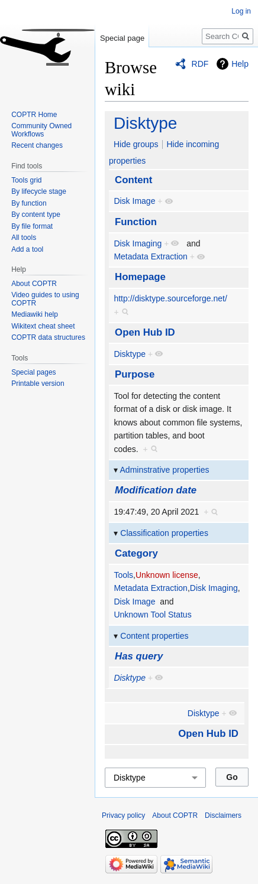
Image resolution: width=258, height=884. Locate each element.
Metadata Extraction (151, 256)
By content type (35, 214)
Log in (241, 11)
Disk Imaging (138, 243)
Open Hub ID (145, 332)
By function (28, 203)
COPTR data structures (48, 337)
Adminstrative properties (164, 469)
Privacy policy (123, 815)
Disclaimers (223, 815)
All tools (23, 237)
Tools (123, 575)
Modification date (155, 490)
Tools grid (26, 180)
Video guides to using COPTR (45, 299)
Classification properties (164, 533)
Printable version (37, 383)
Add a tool (27, 249)
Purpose (134, 374)
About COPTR (34, 284)
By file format (32, 226)
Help (240, 64)
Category (136, 553)
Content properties (154, 636)
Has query (139, 656)
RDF (200, 64)
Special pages (33, 372)
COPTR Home (34, 114)
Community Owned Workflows (41, 130)
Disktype (145, 123)
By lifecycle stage (38, 191)
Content (133, 180)
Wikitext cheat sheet (43, 326)
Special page (122, 38)
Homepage (140, 276)
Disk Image (134, 201)
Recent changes (37, 145)
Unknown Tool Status (152, 614)
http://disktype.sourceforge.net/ (170, 298)
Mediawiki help (34, 314)
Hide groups (136, 144)
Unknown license (167, 575)
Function (136, 222)
